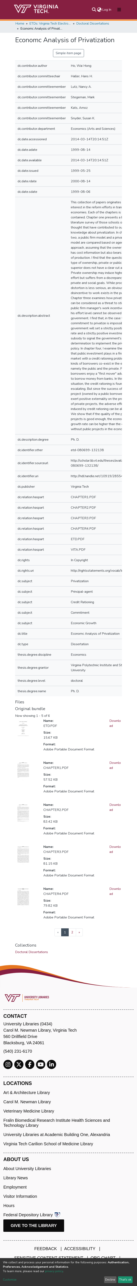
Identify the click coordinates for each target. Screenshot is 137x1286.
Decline (110, 1280)
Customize (10, 1280)
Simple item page (68, 53)
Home (19, 23)
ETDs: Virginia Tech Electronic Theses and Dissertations (50, 23)
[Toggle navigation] (119, 9)
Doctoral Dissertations (92, 23)
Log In (107, 9)
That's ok (125, 1280)
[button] (99, 9)
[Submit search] (94, 9)
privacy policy (54, 1271)
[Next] (79, 932)
